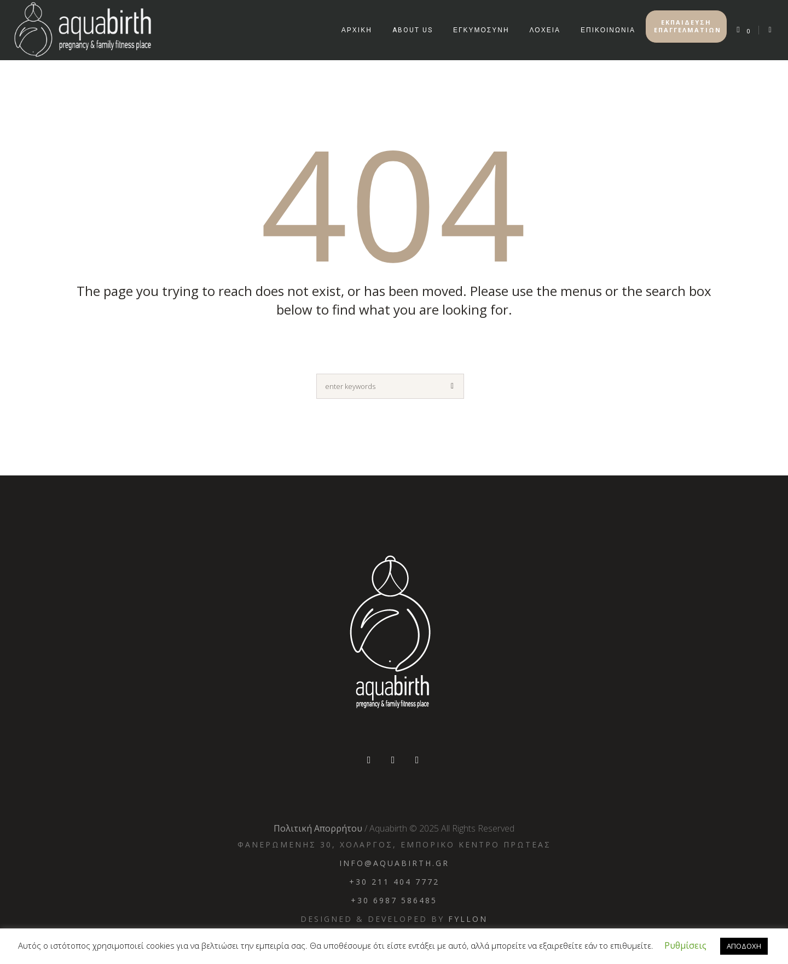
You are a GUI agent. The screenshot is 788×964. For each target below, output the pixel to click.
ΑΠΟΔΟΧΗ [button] (744, 946)
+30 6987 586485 (394, 900)
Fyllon (468, 919)
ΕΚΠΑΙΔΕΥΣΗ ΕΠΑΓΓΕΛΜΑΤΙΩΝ (687, 26)
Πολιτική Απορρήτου (318, 828)
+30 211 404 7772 (394, 881)
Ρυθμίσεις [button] (685, 945)
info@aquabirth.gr (394, 863)
